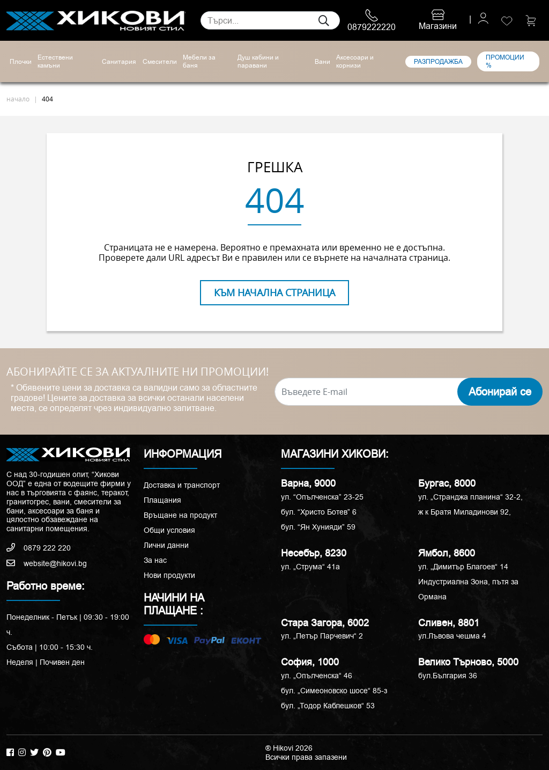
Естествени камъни (55, 61)
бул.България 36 (447, 675)
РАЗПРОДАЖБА (438, 61)
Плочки (21, 61)
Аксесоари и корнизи (355, 61)
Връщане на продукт (180, 515)
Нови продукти (169, 575)
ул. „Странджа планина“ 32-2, (470, 497)
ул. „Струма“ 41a (310, 566)
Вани (322, 61)
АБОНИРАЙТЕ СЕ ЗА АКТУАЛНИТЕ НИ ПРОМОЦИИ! (137, 371)
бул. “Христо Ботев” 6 (319, 512)
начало (17, 98)
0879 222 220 (38, 547)
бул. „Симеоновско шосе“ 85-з (334, 690)
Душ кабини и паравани (258, 61)
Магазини (438, 21)
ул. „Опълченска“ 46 (316, 675)
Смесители (160, 61)
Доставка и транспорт (182, 485)
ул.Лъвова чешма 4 (452, 635)
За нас (155, 560)
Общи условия (169, 530)
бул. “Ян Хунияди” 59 (318, 527)
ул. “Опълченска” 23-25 (322, 497)
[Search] (270, 20)
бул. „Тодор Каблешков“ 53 (328, 705)
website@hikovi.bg (46, 563)
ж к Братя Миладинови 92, (464, 512)
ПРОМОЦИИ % (505, 61)
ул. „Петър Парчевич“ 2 (322, 635)
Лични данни (166, 545)
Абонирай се (500, 391)
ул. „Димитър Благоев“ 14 (463, 566)
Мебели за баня (199, 61)
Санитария (119, 61)
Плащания (162, 500)
